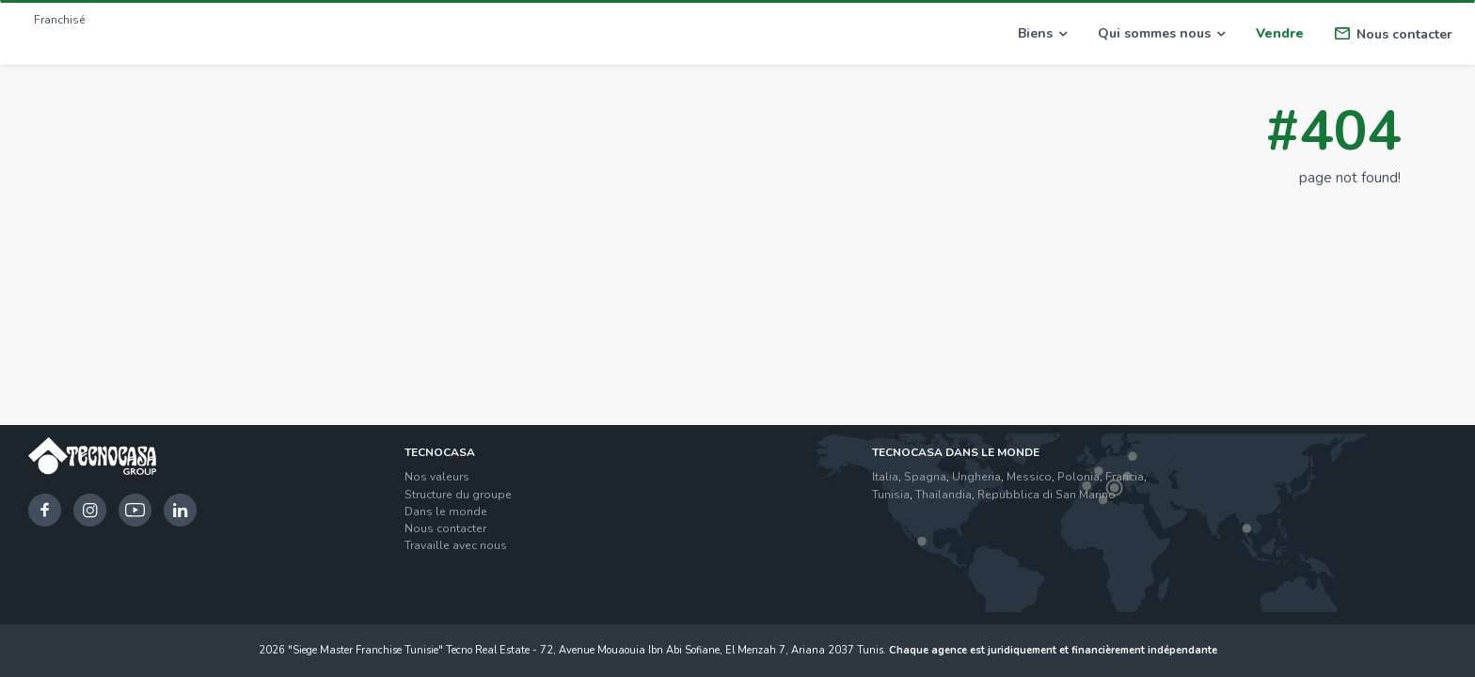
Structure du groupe (458, 494)
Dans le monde (445, 511)
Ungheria (976, 476)
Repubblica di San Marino (1046, 494)
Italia (885, 476)
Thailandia (943, 494)
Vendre (1280, 33)
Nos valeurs (436, 476)
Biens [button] (1042, 33)
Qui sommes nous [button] (1161, 33)
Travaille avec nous (455, 545)
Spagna (925, 476)
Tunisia (891, 494)
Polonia (1078, 476)
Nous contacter (1393, 34)
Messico (1029, 476)
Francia (1124, 476)
